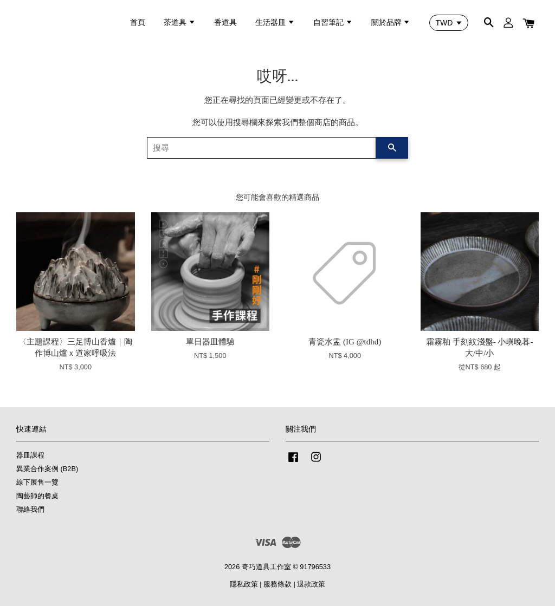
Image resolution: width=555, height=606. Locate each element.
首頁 (137, 22)
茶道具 (180, 22)
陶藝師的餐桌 (37, 496)
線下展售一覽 (37, 482)
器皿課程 (30, 455)
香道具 (225, 22)
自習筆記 (333, 22)
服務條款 (277, 584)
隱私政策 (244, 584)
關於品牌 (391, 22)
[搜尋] (261, 148)
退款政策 (311, 584)
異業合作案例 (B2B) (47, 469)
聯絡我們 (30, 509)
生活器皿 (275, 22)
